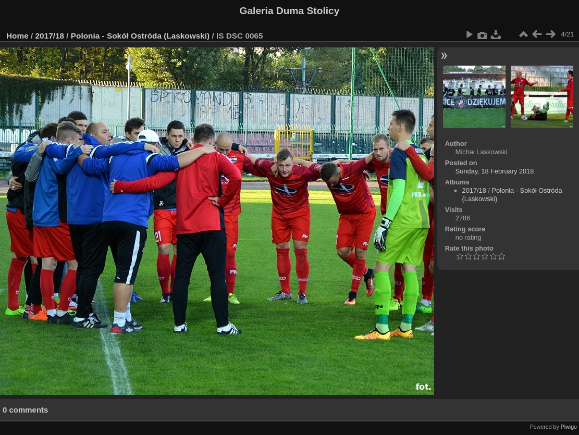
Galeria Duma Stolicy (290, 10)
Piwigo (569, 427)
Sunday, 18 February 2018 (494, 171)
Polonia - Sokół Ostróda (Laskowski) (140, 35)
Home (17, 35)
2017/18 (50, 35)
